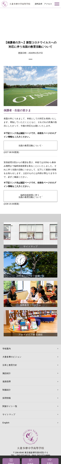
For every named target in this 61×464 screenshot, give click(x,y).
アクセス (48, 4)
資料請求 (38, 4)
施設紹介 (6, 373)
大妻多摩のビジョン (11, 357)
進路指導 (6, 381)
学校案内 (6, 348)
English (5, 422)
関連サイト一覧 (9, 406)
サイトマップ (8, 414)
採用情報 (6, 398)
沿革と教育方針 (9, 365)
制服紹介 (6, 390)
